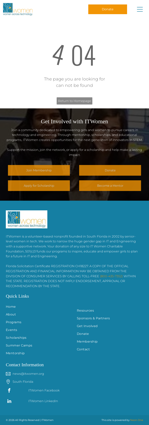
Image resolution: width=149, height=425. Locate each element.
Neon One (136, 420)
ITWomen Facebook (44, 390)
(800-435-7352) (111, 276)
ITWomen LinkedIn (43, 401)
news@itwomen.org (28, 374)
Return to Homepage (74, 101)
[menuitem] (39, 307)
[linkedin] (9, 401)
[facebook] (9, 391)
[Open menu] (140, 9)
